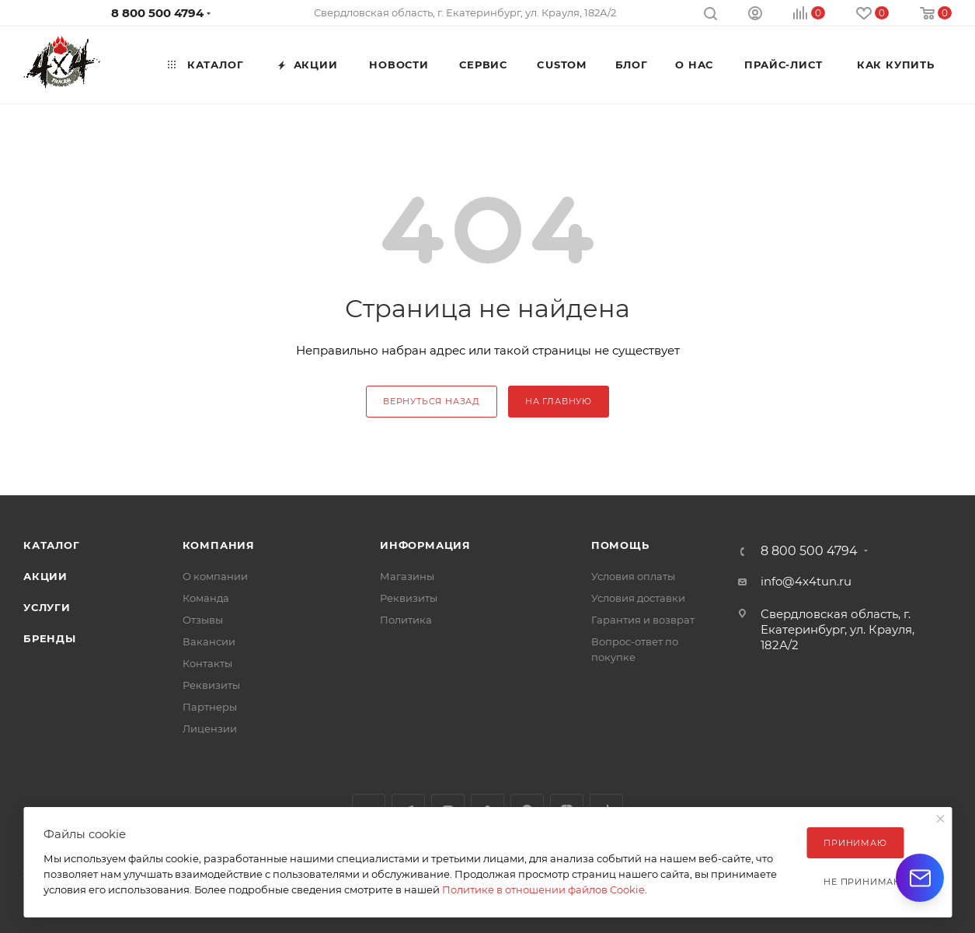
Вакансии (209, 641)
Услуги (47, 607)
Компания (219, 545)
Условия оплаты (633, 576)
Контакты (207, 663)
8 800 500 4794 (157, 12)
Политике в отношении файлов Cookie (543, 889)
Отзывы (203, 619)
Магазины (407, 576)
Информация (425, 545)
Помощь (620, 545)
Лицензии (210, 728)
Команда (206, 598)
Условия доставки (638, 598)
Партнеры (210, 707)
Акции (45, 576)
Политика (406, 619)
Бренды (49, 638)
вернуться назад (431, 401)
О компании (215, 576)
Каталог (51, 545)
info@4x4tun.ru (806, 581)
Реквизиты (211, 685)
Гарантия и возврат (643, 619)
